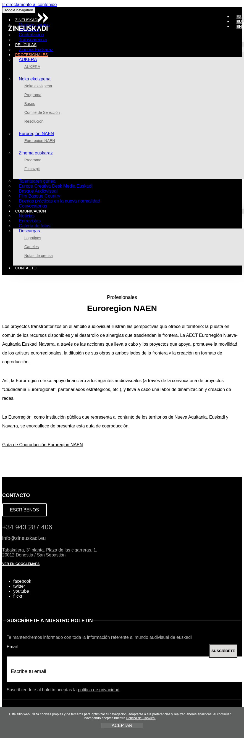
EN (239, 26)
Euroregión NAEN (36, 133)
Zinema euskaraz (36, 153)
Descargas (29, 231)
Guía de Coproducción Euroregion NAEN (42, 444)
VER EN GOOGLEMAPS (21, 564)
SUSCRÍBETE (223, 651)
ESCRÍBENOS (24, 510)
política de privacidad (98, 689)
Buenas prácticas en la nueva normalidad (59, 201)
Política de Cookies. (141, 718)
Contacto (25, 268)
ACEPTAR (122, 725)
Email (12, 646)
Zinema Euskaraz (36, 49)
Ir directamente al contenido (29, 4)
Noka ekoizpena (35, 79)
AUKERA (28, 59)
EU (239, 21)
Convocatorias (33, 206)
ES (239, 16)
